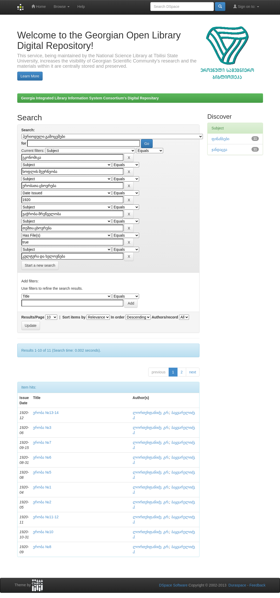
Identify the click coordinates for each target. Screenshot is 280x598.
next (192, 372)
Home (38, 6)
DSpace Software (173, 585)
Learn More (30, 76)
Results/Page (32, 317)
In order (117, 317)
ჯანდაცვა (219, 149)
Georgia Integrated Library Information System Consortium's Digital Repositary (90, 98)
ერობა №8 (42, 547)
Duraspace (237, 585)
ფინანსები (220, 139)
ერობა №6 (42, 457)
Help (81, 6)
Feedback (257, 585)
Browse (62, 6)
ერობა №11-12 (46, 517)
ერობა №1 (42, 487)
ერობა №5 (42, 472)
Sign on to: (246, 6)
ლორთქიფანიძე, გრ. (151, 413)
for (23, 143)
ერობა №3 (42, 427)
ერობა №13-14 (46, 413)
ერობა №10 (43, 532)
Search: (28, 130)
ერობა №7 (42, 442)
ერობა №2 (42, 502)
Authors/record (165, 317)
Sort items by (74, 317)
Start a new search (40, 265)
